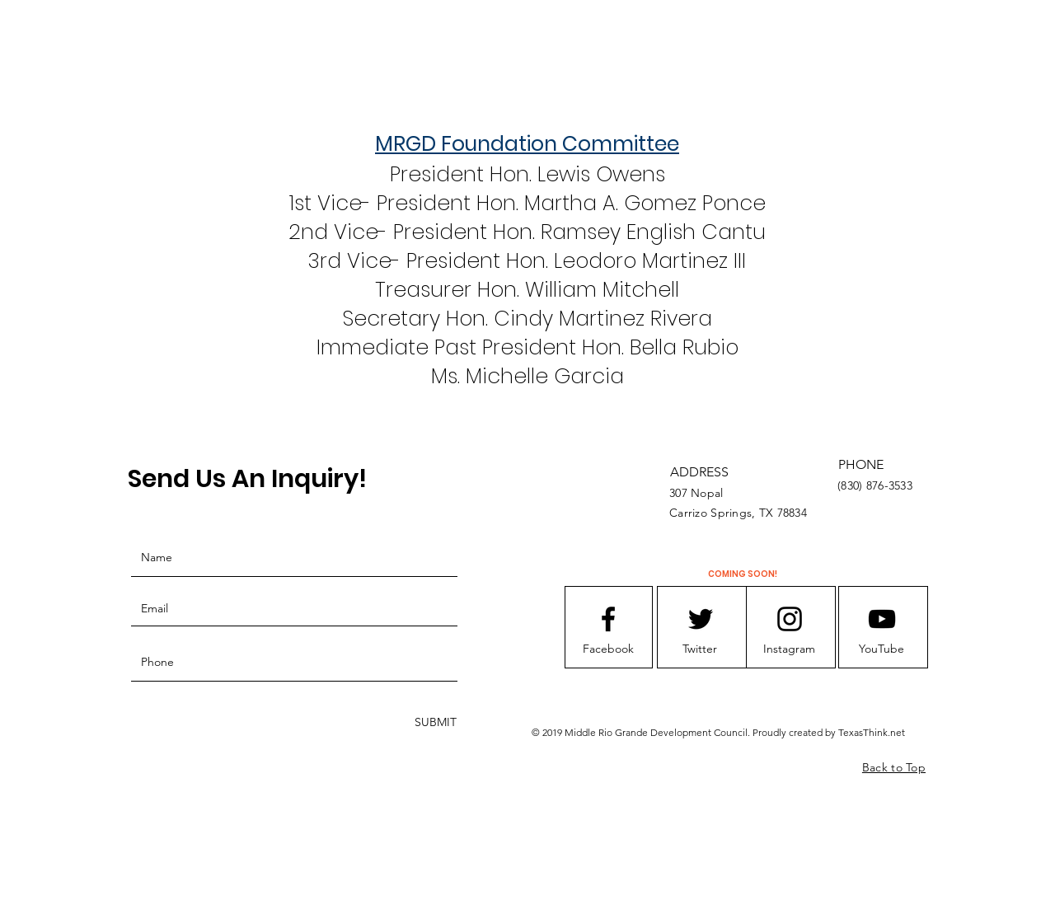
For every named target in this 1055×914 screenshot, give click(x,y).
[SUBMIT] (434, 722)
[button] (608, 649)
